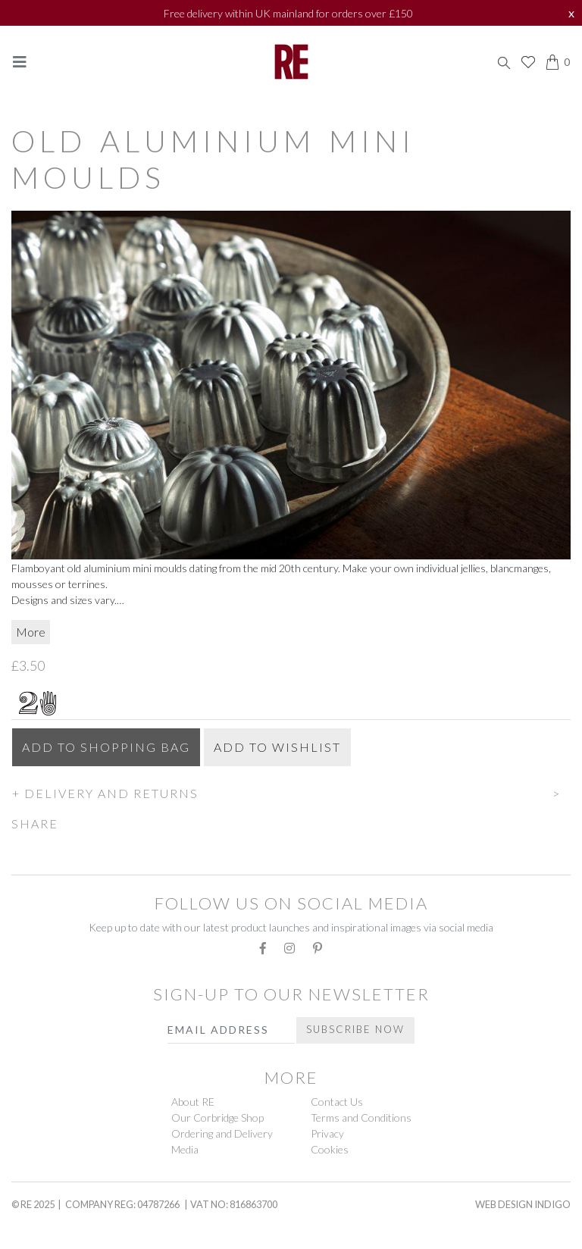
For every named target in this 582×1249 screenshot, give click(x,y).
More (30, 631)
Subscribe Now (355, 1029)
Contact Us (337, 1101)
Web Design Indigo (523, 1204)
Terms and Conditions (361, 1117)
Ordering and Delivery (222, 1133)
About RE (192, 1101)
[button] (291, 791)
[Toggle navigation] (19, 62)
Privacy (327, 1133)
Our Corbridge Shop (217, 1117)
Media (185, 1149)
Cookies (330, 1149)
